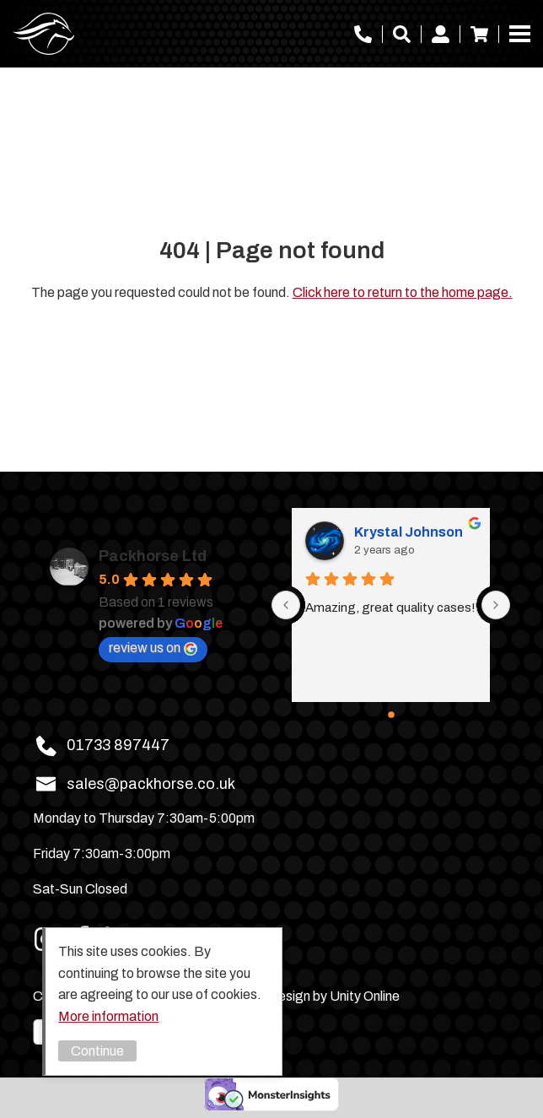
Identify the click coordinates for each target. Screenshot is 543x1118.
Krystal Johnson (408, 532)
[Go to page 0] (391, 714)
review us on (153, 648)
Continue (97, 1051)
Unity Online (365, 996)
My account (440, 34)
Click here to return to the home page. (403, 292)
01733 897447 (363, 34)
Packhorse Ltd (44, 34)
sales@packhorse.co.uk (151, 783)
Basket (479, 34)
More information (108, 1016)
